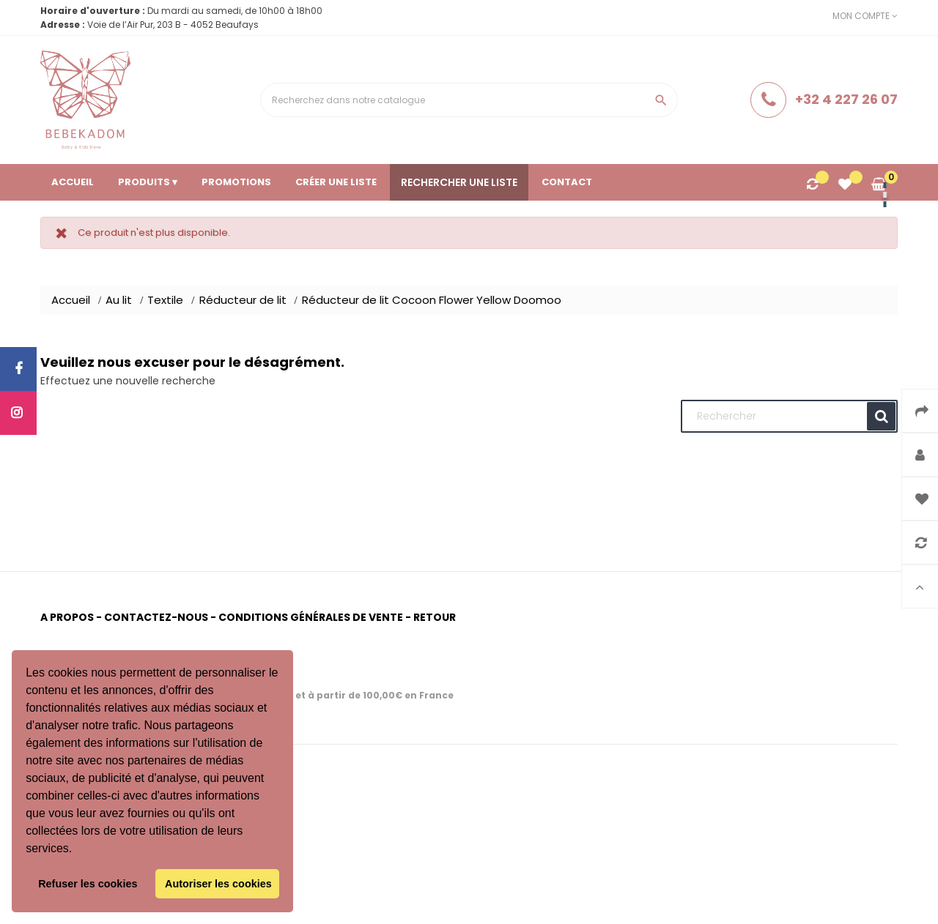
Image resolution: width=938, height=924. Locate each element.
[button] (77, 850)
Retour (434, 617)
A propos (67, 617)
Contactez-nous (156, 617)
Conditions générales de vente (310, 617)
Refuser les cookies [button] (87, 884)
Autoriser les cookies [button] (218, 884)
